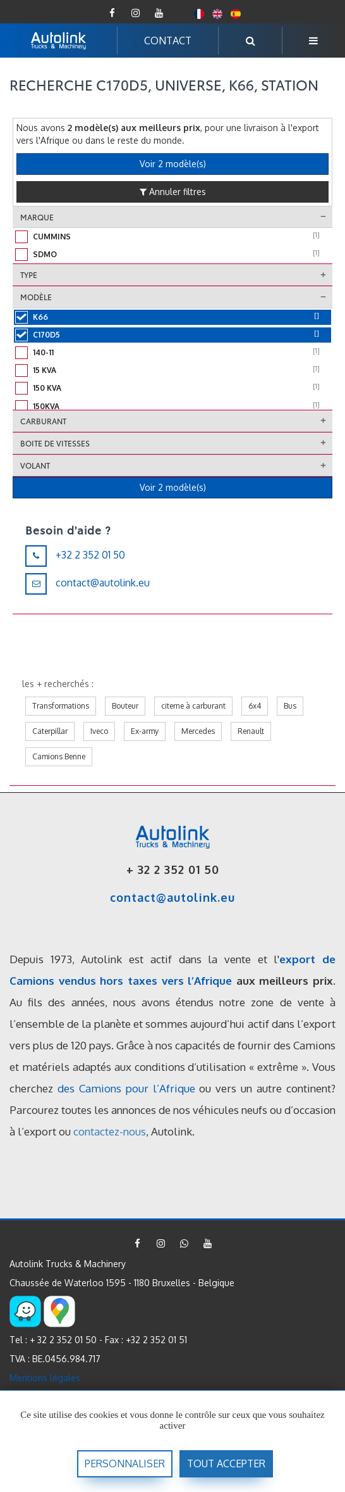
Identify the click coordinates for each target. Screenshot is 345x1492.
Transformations (60, 706)
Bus (290, 706)
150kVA (176, 405)
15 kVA (176, 369)
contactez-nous (109, 1131)
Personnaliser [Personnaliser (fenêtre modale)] (125, 1463)
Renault (251, 731)
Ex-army (145, 731)
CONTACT (167, 40)
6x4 (254, 706)
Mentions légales (44, 1377)
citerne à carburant (193, 706)
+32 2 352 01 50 (90, 554)
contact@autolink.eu (103, 582)
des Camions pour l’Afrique (126, 1088)
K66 (176, 316)
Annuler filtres (173, 191)
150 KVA (176, 387)
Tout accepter (226, 1463)
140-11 (176, 351)
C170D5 (176, 333)
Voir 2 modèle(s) (173, 163)
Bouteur (125, 706)
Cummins (176, 235)
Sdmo (176, 253)
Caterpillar (50, 731)
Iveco (99, 731)
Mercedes (198, 731)
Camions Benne (58, 756)
